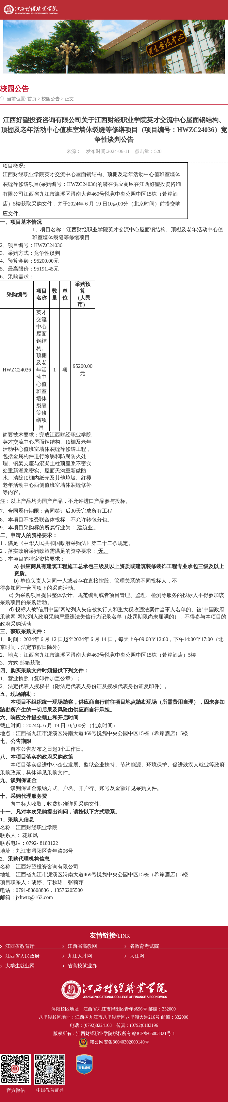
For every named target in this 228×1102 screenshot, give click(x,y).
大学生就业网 (20, 965)
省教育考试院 (144, 946)
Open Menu (222, 10)
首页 (32, 98)
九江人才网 (80, 956)
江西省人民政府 (22, 956)
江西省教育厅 (20, 946)
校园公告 (50, 98)
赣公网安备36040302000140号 (114, 1042)
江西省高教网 (82, 946)
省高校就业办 (82, 965)
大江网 (137, 956)
